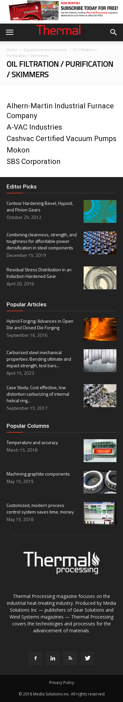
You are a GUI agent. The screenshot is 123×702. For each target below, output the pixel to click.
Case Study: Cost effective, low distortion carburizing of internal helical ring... (38, 394)
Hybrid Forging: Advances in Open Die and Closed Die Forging (40, 324)
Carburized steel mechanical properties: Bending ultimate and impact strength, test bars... (39, 359)
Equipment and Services (45, 49)
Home (12, 49)
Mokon (18, 150)
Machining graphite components (38, 473)
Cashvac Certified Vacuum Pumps (61, 139)
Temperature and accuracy (32, 442)
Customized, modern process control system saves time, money (40, 508)
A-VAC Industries (34, 127)
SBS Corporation (34, 161)
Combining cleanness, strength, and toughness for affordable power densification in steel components (42, 241)
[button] (114, 32)
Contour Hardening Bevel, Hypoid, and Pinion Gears (40, 206)
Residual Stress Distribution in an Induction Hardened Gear (39, 272)
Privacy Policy (61, 682)
